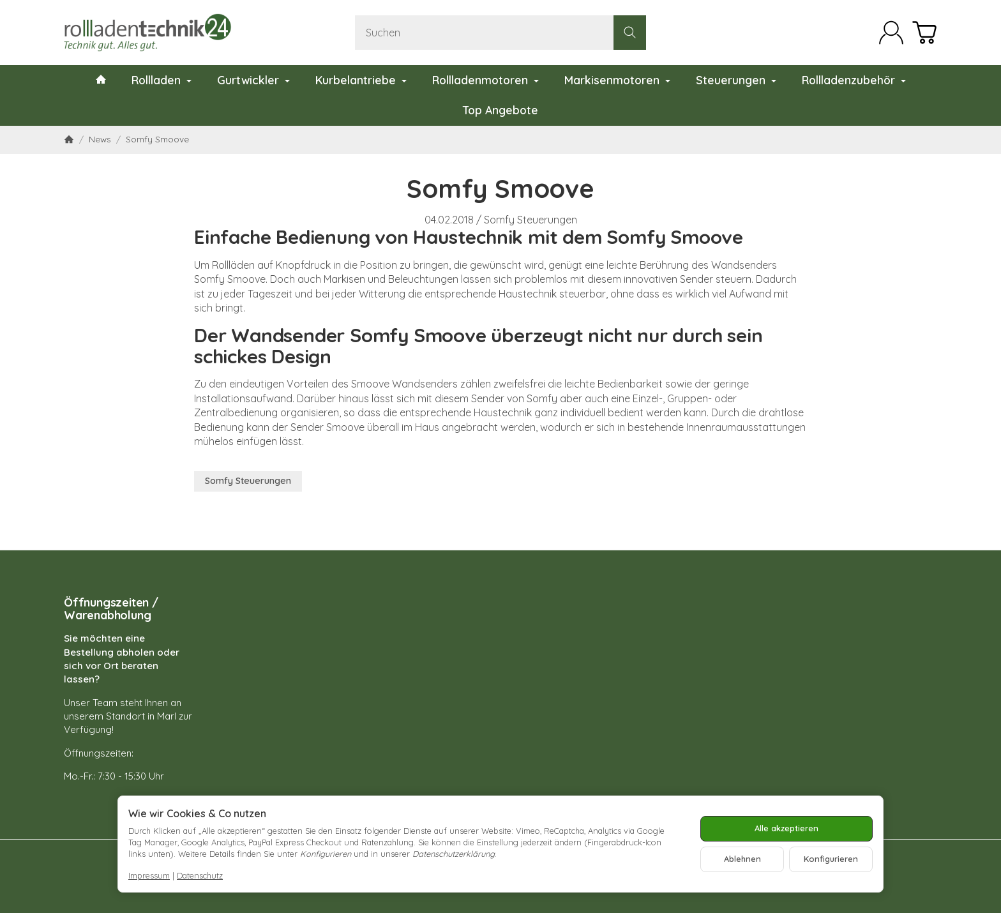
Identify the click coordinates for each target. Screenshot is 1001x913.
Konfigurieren (831, 859)
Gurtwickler (253, 80)
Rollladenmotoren (485, 80)
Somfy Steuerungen (530, 219)
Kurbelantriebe (361, 80)
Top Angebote (500, 110)
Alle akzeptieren (786, 828)
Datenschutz (200, 875)
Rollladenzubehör (854, 80)
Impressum (149, 875)
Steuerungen (736, 80)
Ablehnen (742, 859)
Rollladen (162, 80)
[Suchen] (500, 32)
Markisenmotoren (617, 80)
